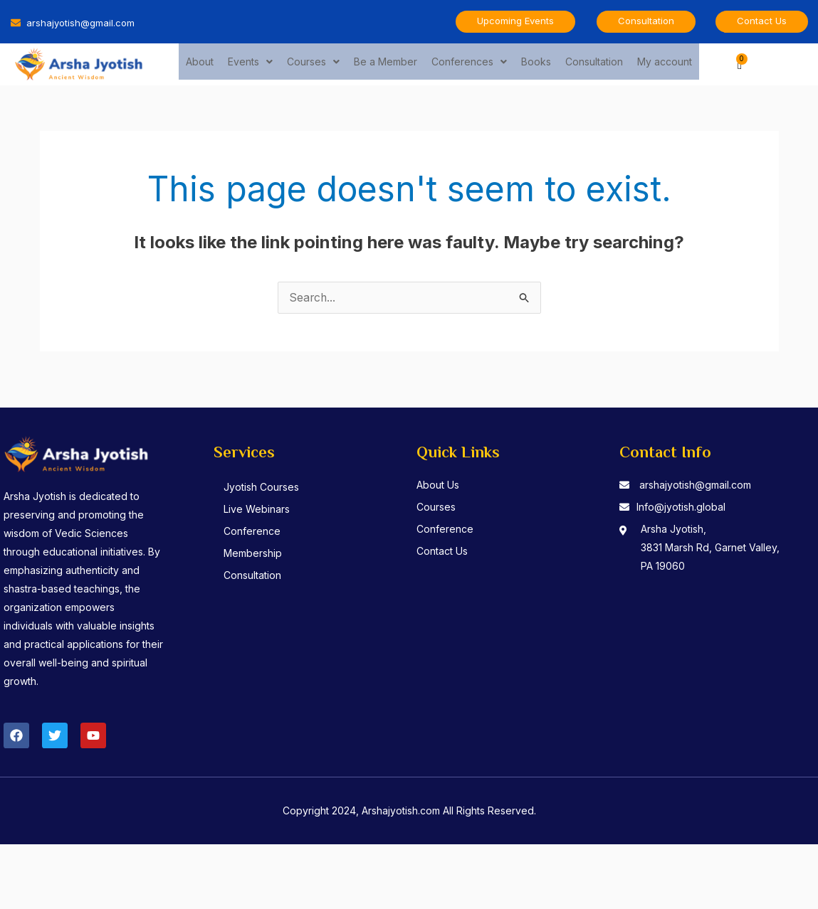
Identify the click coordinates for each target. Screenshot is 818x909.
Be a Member (385, 64)
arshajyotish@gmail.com (695, 485)
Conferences (469, 64)
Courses (313, 64)
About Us (437, 485)
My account (664, 64)
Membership (255, 554)
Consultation (594, 64)
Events (250, 64)
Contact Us (442, 552)
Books (536, 64)
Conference (254, 532)
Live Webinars (259, 510)
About (200, 64)
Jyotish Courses (263, 488)
